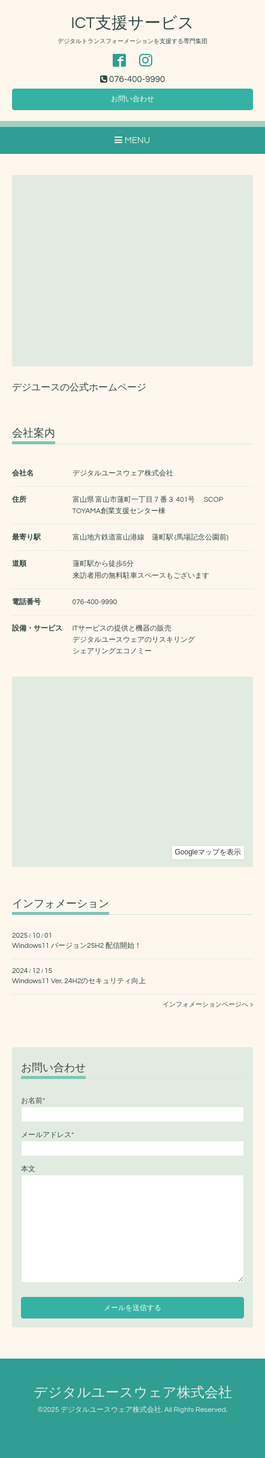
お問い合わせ (132, 99)
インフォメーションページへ (207, 1004)
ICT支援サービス (132, 23)
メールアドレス (47, 1135)
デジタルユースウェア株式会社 (133, 1393)
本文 (28, 1169)
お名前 (33, 1101)
